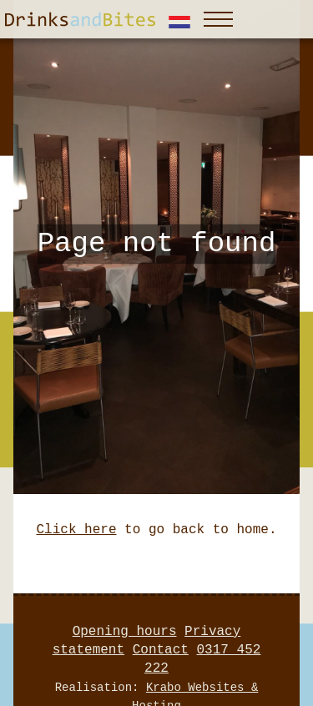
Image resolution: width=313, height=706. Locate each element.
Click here (76, 530)
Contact (161, 650)
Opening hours (125, 632)
